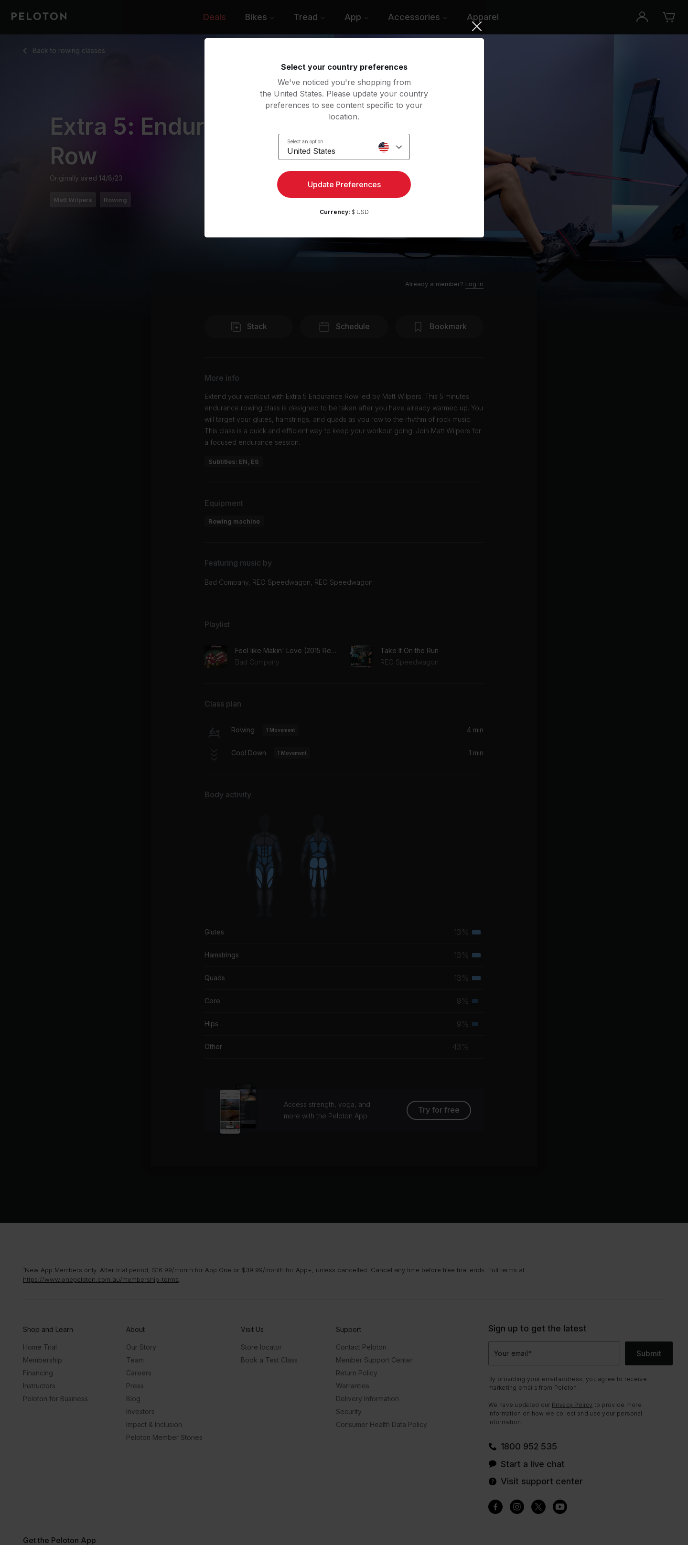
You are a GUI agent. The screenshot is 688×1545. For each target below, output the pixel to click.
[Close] (344, 26)
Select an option (305, 141)
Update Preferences (344, 184)
